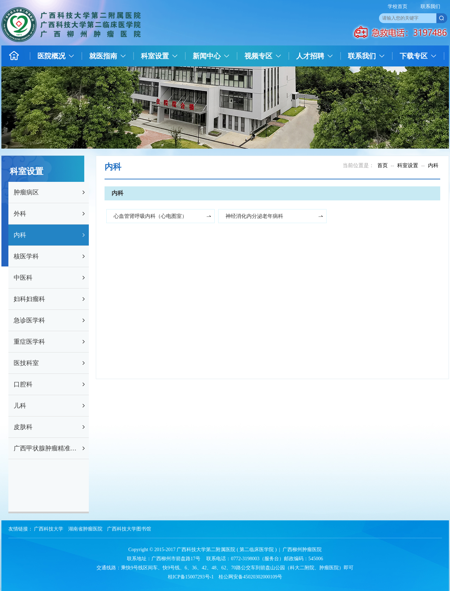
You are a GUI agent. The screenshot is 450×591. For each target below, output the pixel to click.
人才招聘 (310, 56)
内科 (20, 235)
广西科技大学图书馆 (129, 529)
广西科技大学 (48, 529)
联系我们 (430, 6)
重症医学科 (29, 341)
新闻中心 (207, 56)
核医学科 (26, 256)
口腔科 (23, 384)
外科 (20, 213)
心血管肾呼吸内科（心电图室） (150, 216)
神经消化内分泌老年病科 (254, 216)
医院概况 (51, 56)
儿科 (20, 405)
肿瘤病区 (26, 192)
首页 (382, 165)
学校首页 (397, 6)
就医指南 (103, 56)
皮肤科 (23, 426)
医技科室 (26, 362)
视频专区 (258, 56)
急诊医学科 (29, 320)
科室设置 (155, 56)
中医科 (23, 277)
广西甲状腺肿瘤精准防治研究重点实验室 (47, 448)
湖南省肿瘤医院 (85, 529)
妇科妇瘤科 (29, 299)
